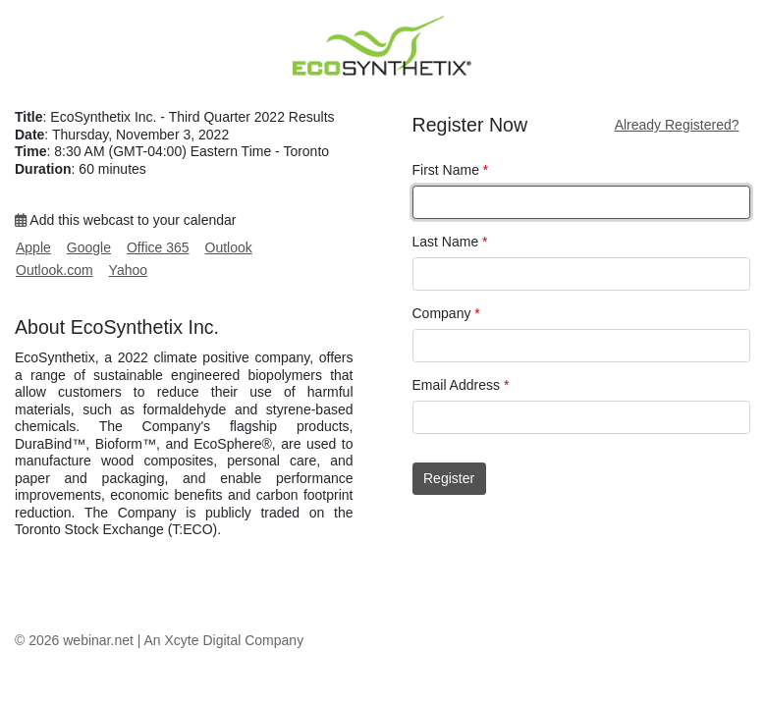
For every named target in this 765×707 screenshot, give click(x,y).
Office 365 (158, 247)
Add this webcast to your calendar (125, 220)
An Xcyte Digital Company (224, 640)
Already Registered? (677, 125)
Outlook (228, 247)
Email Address (461, 385)
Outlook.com (54, 270)
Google (89, 247)
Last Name (450, 241)
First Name (450, 170)
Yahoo (128, 270)
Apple (33, 247)
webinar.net (98, 640)
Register (448, 478)
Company (446, 313)
